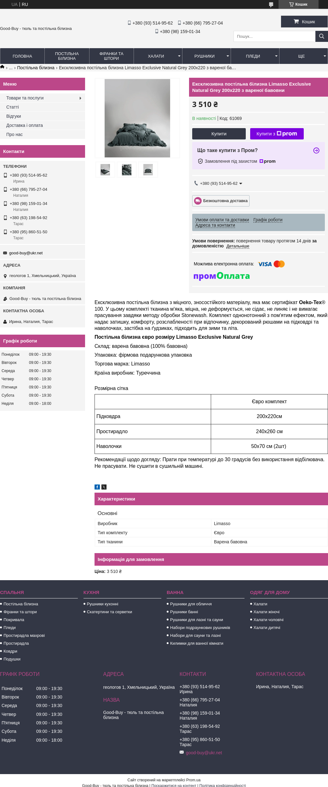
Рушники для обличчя (191, 604)
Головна (22, 56)
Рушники (204, 56)
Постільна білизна (67, 56)
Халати (156, 56)
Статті (12, 107)
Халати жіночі (267, 611)
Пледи (253, 56)
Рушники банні (184, 611)
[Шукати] (321, 36)
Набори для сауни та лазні (195, 635)
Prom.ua (193, 780)
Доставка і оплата (24, 125)
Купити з (276, 134)
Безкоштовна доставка (225, 200)
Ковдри (10, 651)
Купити (219, 133)
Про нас (14, 134)
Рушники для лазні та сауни (196, 619)
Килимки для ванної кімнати (196, 643)
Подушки (11, 659)
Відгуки (13, 116)
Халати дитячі (267, 627)
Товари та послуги (24, 97)
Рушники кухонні (102, 604)
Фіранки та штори (112, 56)
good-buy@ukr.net (26, 253)
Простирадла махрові (24, 635)
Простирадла (16, 643)
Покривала (13, 619)
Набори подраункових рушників (200, 627)
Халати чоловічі (269, 619)
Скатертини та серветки (109, 611)
